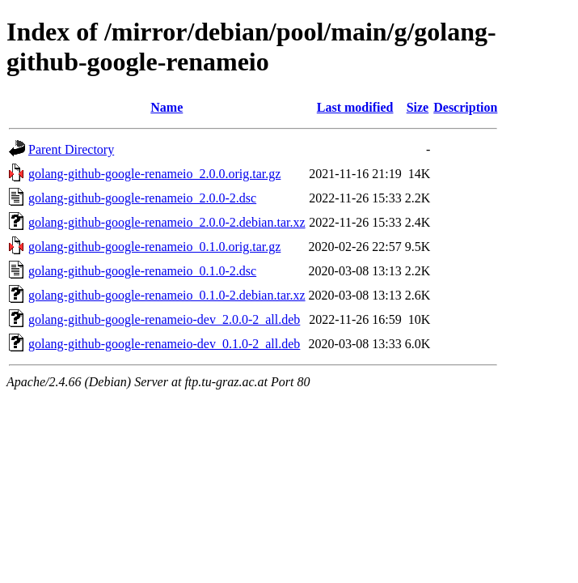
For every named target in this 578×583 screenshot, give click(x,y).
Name (166, 107)
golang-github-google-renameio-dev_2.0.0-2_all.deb (164, 319)
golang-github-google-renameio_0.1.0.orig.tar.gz (154, 246)
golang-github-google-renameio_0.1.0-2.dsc (142, 271)
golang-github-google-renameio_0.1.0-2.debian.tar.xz (167, 295)
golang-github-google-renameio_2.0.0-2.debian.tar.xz (167, 222)
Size (418, 107)
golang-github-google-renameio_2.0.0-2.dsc (142, 198)
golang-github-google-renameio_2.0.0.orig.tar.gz (154, 174)
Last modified (355, 107)
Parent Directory (71, 149)
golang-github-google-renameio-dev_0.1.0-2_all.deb (164, 344)
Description (465, 107)
